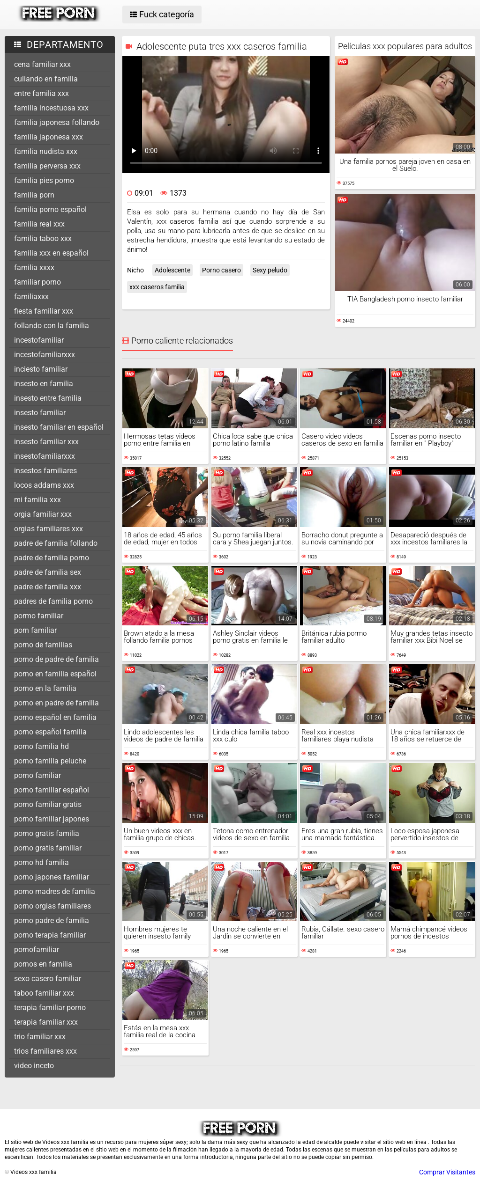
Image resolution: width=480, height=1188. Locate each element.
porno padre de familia (51, 920)
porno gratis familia (46, 833)
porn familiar (35, 630)
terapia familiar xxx (46, 1022)
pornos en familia (43, 964)
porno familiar (37, 775)
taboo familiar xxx (44, 993)
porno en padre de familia (56, 702)
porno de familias (43, 644)
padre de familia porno (51, 557)
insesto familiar (40, 412)
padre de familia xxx (47, 586)
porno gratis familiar (48, 847)
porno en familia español (55, 673)
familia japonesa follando (56, 122)
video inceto (34, 1065)
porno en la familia (45, 688)
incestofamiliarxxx (44, 354)
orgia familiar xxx (43, 514)
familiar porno (37, 282)
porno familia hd (41, 746)
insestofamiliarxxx (44, 456)
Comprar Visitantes (447, 1172)
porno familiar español (51, 789)
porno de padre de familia (56, 659)
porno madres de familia (54, 891)
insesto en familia (43, 383)
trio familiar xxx (40, 1036)
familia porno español (50, 209)
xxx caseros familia (157, 287)
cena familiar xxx (42, 64)
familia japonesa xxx (48, 136)
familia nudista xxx (45, 151)
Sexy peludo (270, 270)
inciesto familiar (41, 369)
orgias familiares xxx (48, 528)
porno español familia (50, 731)
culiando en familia (46, 78)
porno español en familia (55, 717)
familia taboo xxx (43, 238)
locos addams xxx (44, 485)
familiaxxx (31, 296)
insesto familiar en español (59, 427)
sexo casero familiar (47, 978)
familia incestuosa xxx (51, 107)
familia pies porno (44, 180)
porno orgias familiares (52, 906)
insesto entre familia (48, 398)
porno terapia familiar (50, 935)
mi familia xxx (37, 499)
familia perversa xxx (47, 165)
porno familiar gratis (48, 804)
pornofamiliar (36, 949)
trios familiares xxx (45, 1051)
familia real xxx (39, 224)
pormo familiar (38, 615)
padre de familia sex (47, 572)
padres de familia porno (53, 601)
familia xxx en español (51, 253)
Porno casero (221, 270)
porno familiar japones (51, 818)
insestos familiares (45, 470)
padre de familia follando (56, 543)
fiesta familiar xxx (43, 311)
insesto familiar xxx (46, 441)
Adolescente (172, 270)
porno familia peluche (50, 760)
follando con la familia (51, 325)
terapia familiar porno (50, 1007)
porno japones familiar (51, 877)
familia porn (34, 195)
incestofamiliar (39, 340)
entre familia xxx (41, 93)
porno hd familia (41, 862)
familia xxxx (34, 267)
